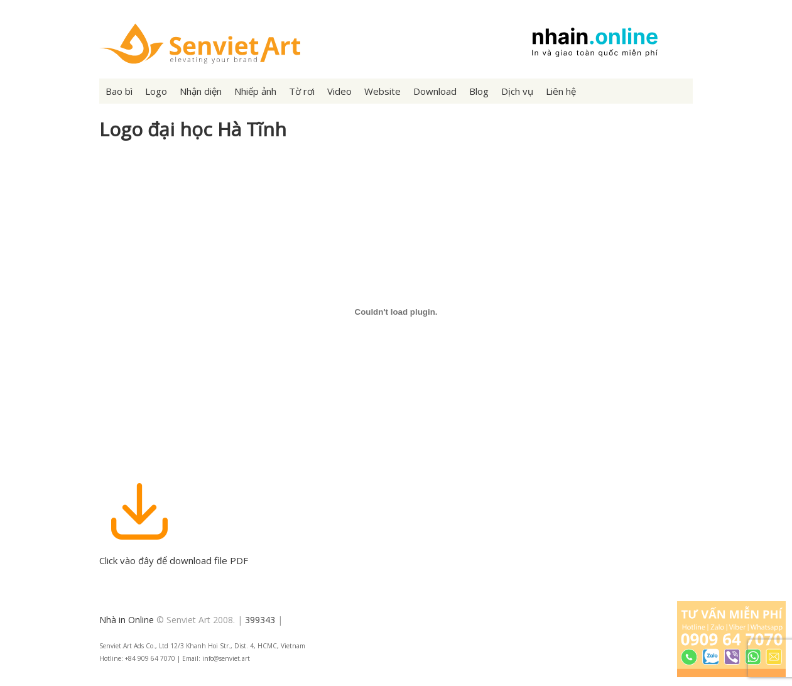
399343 (260, 620)
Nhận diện (201, 91)
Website (382, 91)
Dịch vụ (517, 91)
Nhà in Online (126, 620)
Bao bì (119, 91)
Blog (479, 91)
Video (339, 91)
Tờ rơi (302, 91)
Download (435, 91)
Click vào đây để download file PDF (173, 554)
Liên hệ (561, 91)
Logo (156, 91)
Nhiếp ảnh (255, 91)
